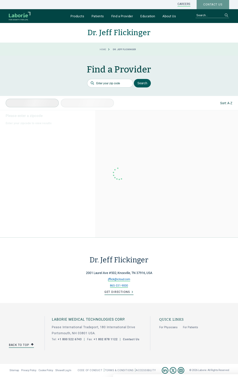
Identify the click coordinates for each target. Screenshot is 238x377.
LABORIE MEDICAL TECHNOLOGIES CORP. (88, 319)
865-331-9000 (119, 285)
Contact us (212, 4)
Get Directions (117, 292)
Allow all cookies (208, 330)
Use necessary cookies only (208, 342)
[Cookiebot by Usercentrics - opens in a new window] (22, 370)
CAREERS (184, 4)
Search (142, 83)
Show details (187, 370)
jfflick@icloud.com (119, 279)
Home (103, 49)
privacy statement (152, 355)
